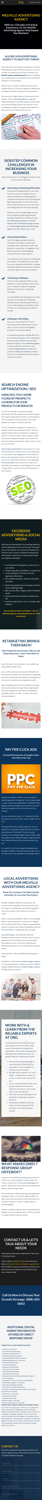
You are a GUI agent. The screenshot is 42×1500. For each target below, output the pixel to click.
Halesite (20, 1421)
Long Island (31, 1407)
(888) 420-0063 (19, 1261)
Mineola (27, 1423)
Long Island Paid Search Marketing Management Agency (18, 1376)
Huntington (10, 1416)
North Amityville (28, 1421)
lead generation (20, 349)
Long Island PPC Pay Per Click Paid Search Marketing (17, 1380)
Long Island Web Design (9, 1398)
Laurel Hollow (29, 1416)
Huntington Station (26, 1412)
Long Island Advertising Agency (11, 1351)
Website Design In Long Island (11, 1400)
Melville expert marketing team (13, 75)
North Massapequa (6, 1423)
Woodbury (10, 1412)
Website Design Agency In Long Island (13, 1403)
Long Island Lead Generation (10, 1367)
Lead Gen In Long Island (9, 1365)
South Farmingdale (19, 1416)
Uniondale (33, 1423)
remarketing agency (32, 343)
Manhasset (4, 1425)
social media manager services (28, 223)
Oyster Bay (33, 1414)
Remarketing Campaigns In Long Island (13, 1382)
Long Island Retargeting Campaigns (12, 1385)
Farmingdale (12, 1414)
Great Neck (11, 1425)
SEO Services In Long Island (10, 1394)
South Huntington (10, 1410)
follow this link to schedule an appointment (23, 1264)
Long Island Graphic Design (10, 1362)
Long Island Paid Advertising (10, 1374)
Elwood (36, 1416)
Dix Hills (34, 1412)
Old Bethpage (19, 1410)
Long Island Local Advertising (10, 1369)
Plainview (26, 1410)
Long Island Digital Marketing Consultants (14, 1358)
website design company (31, 961)
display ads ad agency (23, 351)
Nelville (15, 1423)
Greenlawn (27, 1419)
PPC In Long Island (7, 1378)
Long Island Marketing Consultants (12, 1356)
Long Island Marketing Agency (11, 1371)
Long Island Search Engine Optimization (13, 1387)
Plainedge (10, 1421)
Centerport (37, 1421)
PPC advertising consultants (17, 221)
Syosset (3, 1416)
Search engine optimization (11, 449)
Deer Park (26, 1414)
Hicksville (34, 1419)
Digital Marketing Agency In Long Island (13, 1360)
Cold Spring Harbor (18, 1419)
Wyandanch (16, 1412)
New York (24, 1407)
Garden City (21, 1423)
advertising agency (20, 99)
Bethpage (20, 1414)
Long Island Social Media (9, 1396)
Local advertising (7, 935)
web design (31, 1183)
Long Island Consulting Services (11, 1354)
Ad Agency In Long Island (9, 1349)
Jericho (15, 1421)
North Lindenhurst (6, 1419)
